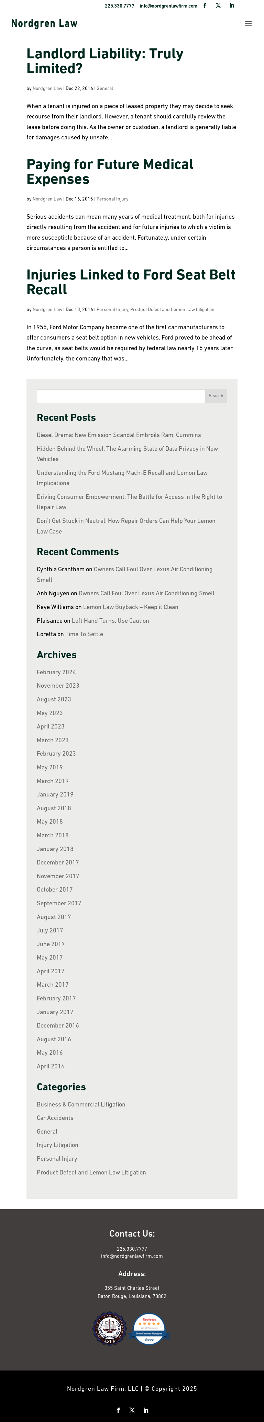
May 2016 (50, 1053)
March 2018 (53, 836)
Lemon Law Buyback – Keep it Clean (130, 607)
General (105, 88)
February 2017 (56, 999)
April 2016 (51, 1067)
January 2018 (55, 849)
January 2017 (55, 1012)
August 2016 (54, 1039)
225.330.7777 (132, 1249)
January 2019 (55, 795)
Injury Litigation (57, 1145)
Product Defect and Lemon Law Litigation (172, 309)
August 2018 (54, 808)
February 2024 (56, 672)
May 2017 (50, 958)
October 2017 (55, 890)
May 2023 (50, 713)
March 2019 (53, 781)
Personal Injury (113, 199)
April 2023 (51, 727)
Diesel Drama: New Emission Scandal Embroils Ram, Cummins (119, 435)
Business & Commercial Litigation (81, 1105)
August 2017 (54, 917)
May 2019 (50, 768)
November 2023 (58, 686)
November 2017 (58, 876)
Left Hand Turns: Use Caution (110, 621)
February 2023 (56, 754)
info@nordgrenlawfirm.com (132, 1256)
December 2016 (58, 1026)
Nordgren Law (47, 88)
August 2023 (54, 700)
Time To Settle (84, 634)
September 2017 (59, 904)
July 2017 (50, 931)
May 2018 (50, 822)
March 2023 (53, 740)
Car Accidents (55, 1118)
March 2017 (53, 985)
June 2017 (51, 944)
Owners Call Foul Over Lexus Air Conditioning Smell (146, 593)
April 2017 (51, 971)
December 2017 (58, 863)
